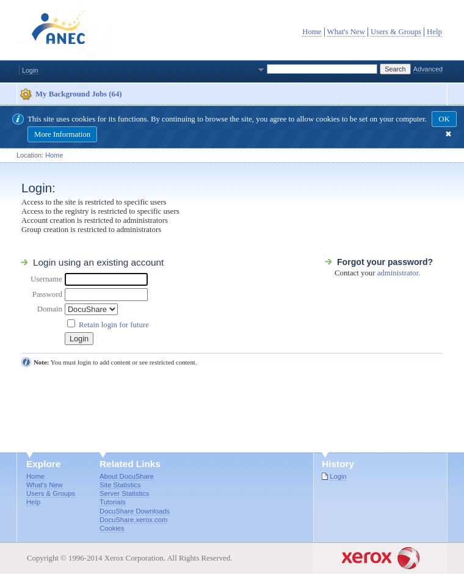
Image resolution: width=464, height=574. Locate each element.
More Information (62, 134)
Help (434, 31)
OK (443, 119)
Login (30, 70)
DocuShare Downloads (135, 511)
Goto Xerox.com (340, 547)
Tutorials (113, 502)
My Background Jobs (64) (78, 94)
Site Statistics (120, 485)
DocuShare (65, 30)
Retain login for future (114, 325)
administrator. (399, 273)
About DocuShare (127, 476)
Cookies (112, 528)
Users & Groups (396, 31)
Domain (49, 309)
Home (311, 31)
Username (46, 279)
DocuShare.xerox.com (133, 519)
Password (47, 294)
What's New (346, 31)
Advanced (428, 69)
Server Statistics (124, 493)
